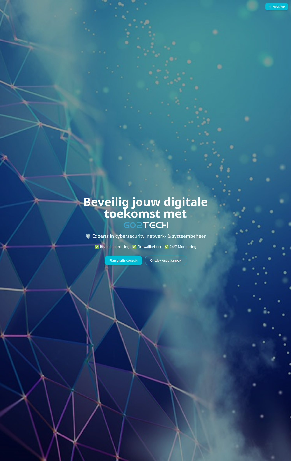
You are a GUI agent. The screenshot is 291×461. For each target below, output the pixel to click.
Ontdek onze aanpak (165, 260)
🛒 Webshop (276, 6)
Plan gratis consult (123, 260)
